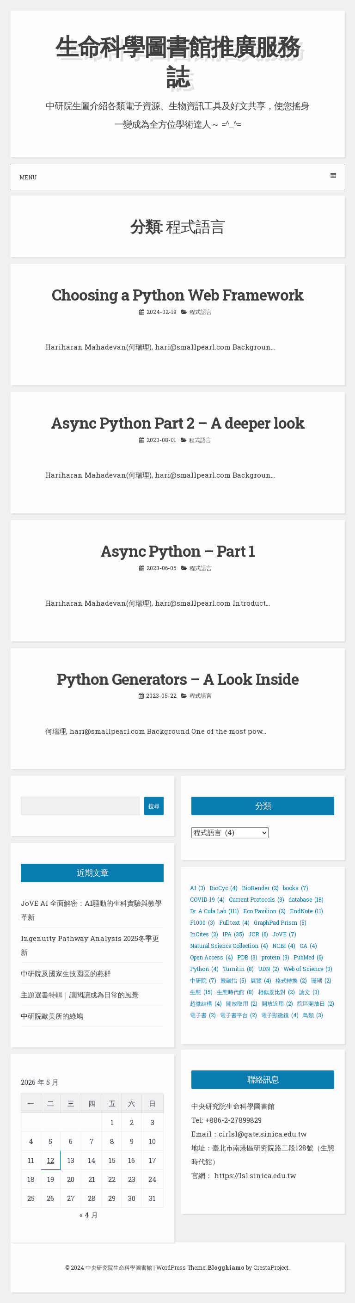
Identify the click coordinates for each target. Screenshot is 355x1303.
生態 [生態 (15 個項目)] (201, 992)
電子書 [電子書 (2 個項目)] (203, 1015)
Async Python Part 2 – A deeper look (178, 422)
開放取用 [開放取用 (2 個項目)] (241, 1003)
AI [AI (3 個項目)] (197, 888)
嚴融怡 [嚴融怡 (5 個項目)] (233, 980)
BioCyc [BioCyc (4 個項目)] (223, 888)
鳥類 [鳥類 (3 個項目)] (313, 1015)
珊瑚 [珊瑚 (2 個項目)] (321, 980)
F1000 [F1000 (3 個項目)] (202, 922)
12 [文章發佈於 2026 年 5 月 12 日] (50, 1160)
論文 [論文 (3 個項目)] (309, 992)
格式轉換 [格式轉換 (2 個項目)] (291, 980)
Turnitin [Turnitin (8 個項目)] (238, 969)
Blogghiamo (226, 1267)
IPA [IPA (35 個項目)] (233, 934)
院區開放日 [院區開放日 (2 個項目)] (315, 1003)
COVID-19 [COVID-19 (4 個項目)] (207, 899)
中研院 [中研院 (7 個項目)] (203, 980)
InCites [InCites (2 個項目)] (204, 934)
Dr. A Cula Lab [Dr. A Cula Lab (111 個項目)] (214, 911)
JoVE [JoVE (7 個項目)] (284, 934)
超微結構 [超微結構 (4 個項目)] (206, 1003)
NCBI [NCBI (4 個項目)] (283, 945)
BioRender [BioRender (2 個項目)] (260, 888)
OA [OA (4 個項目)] (308, 945)
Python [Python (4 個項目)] (204, 969)
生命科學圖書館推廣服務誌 (177, 61)
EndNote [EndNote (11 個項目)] (306, 911)
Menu (177, 177)
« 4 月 (89, 1214)
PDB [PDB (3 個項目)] (247, 957)
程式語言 (201, 311)
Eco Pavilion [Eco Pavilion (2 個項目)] (264, 911)
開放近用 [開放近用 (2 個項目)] (277, 1003)
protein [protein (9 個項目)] (275, 957)
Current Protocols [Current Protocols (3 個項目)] (256, 899)
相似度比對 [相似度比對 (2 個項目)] (276, 992)
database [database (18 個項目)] (306, 899)
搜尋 (153, 806)
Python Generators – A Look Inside (178, 679)
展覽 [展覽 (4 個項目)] (261, 980)
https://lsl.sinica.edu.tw (255, 1175)
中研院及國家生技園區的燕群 (66, 973)
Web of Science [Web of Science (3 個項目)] (307, 969)
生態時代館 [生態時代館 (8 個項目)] (235, 992)
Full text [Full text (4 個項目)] (234, 922)
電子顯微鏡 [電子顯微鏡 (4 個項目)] (280, 1015)
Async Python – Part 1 (177, 551)
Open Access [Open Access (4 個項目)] (211, 957)
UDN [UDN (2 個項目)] (268, 969)
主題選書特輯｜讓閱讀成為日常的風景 (80, 994)
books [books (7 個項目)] (295, 888)
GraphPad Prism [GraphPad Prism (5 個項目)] (280, 922)
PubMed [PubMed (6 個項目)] (308, 957)
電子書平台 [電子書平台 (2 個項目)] (238, 1015)
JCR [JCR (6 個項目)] (258, 934)
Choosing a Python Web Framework (178, 294)
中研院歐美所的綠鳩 (52, 1015)
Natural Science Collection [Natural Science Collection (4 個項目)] (229, 945)
